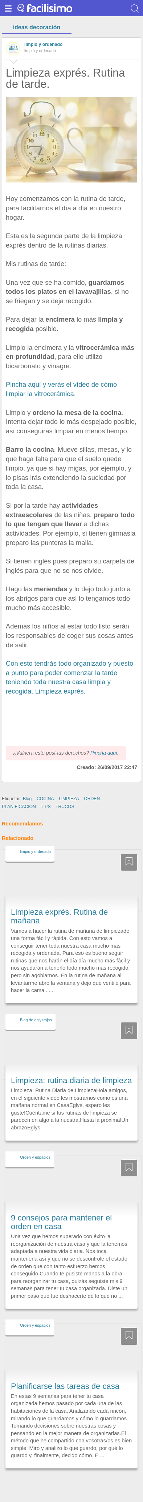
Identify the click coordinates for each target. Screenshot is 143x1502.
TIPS (45, 806)
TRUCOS (65, 806)
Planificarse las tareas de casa (65, 1386)
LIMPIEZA (69, 799)
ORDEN (92, 799)
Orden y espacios (35, 1157)
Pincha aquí (103, 753)
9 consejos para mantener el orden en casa (61, 1222)
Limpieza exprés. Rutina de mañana (59, 916)
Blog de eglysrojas (36, 1020)
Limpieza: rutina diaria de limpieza (71, 1080)
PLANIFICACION (19, 806)
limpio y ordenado (43, 44)
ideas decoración (37, 27)
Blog (27, 799)
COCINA (45, 799)
